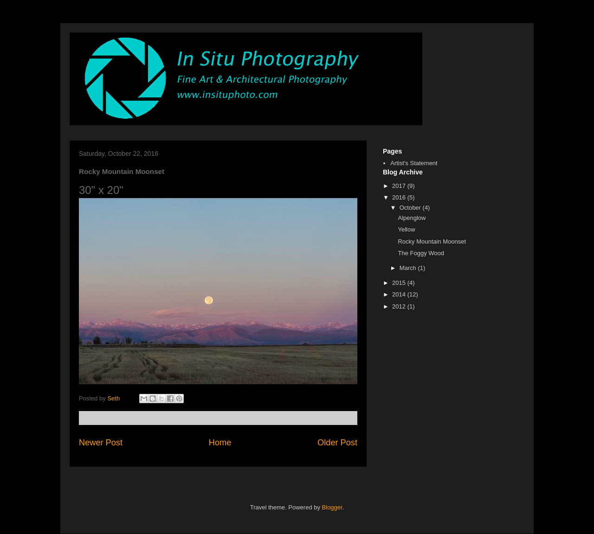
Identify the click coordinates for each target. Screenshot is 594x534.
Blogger (332, 507)
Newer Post (101, 442)
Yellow (406, 229)
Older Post (337, 442)
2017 (399, 185)
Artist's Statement (413, 163)
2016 (399, 197)
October (411, 207)
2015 (399, 282)
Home (220, 442)
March (409, 267)
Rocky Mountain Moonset (432, 241)
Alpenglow (412, 217)
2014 (399, 294)
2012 (399, 306)
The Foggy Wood (421, 253)
